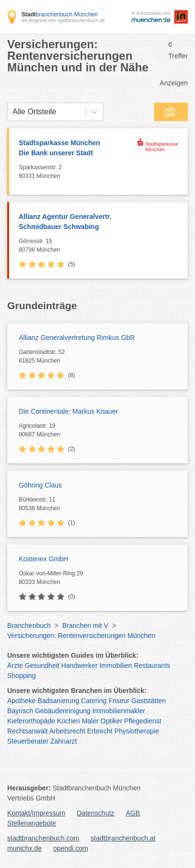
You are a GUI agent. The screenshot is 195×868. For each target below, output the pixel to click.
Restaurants (152, 665)
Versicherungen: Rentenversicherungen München (81, 635)
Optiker (111, 721)
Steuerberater (28, 741)
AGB (133, 813)
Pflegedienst (142, 721)
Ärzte (15, 665)
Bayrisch (20, 711)
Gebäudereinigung (63, 711)
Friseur (119, 701)
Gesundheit (42, 665)
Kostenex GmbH (43, 559)
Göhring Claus (40, 485)
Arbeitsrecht (67, 731)
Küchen (68, 721)
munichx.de (24, 848)
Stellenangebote (31, 823)
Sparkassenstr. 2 (75, 172)
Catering (93, 701)
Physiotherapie (137, 731)
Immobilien (115, 665)
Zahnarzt (64, 741)
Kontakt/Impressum (36, 813)
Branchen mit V (85, 625)
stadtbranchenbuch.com (43, 838)
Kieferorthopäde (31, 721)
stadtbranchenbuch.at (123, 838)
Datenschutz (96, 813)
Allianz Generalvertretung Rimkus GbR (77, 337)
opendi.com (70, 848)
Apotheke (21, 701)
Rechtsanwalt (27, 731)
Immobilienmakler (118, 711)
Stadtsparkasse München (75, 148)
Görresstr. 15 (101, 246)
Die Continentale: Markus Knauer (68, 411)
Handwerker (79, 665)
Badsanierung (58, 701)
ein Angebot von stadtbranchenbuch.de (62, 20)
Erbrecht (100, 731)
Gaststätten (148, 701)
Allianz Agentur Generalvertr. (98, 222)
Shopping (21, 675)
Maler (90, 721)
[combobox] (12, 112)
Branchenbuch (29, 625)
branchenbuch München (59, 14)
